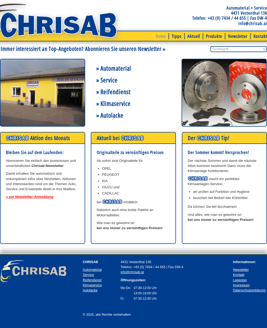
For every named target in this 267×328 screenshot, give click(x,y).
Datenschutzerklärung (249, 290)
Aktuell (193, 36)
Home (161, 36)
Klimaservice (92, 285)
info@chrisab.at (252, 23)
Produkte (214, 36)
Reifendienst (92, 280)
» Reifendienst (113, 92)
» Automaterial (113, 68)
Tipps (177, 36)
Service (88, 275)
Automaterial (92, 270)
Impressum (241, 285)
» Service (106, 80)
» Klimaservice (113, 103)
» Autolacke (109, 115)
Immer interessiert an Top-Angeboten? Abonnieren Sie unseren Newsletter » (83, 49)
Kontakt (260, 36)
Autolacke (90, 290)
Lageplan (240, 280)
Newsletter (238, 36)
